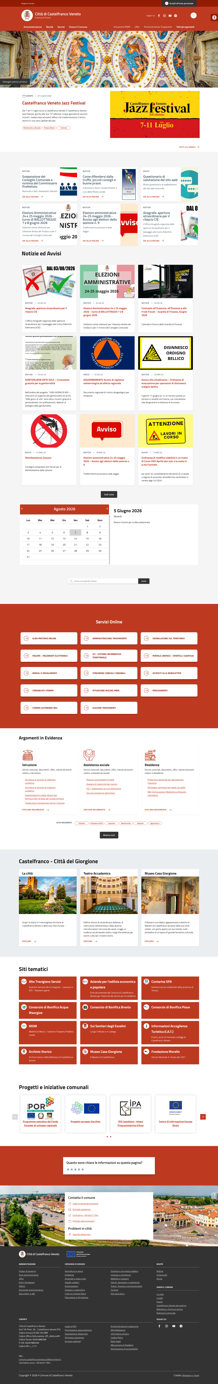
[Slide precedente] (15, 1117)
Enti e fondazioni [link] (27, 1282)
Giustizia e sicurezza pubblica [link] (124, 1271)
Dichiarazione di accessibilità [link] (124, 1349)
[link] (214, 17)
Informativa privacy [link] (120, 1334)
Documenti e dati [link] (27, 1293)
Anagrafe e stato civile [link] (75, 1278)
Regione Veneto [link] (27, 3)
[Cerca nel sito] (194, 15)
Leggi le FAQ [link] (70, 1326)
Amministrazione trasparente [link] (124, 1326)
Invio (144, 581)
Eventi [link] (160, 1301)
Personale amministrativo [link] (31, 1290)
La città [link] (160, 1294)
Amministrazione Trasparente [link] (158, 26)
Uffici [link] (137, 26)
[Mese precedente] (22, 508)
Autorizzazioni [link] (71, 1286)
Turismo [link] (114, 1290)
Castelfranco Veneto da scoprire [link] (171, 1305)
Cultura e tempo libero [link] (75, 1293)
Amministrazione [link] (33, 27)
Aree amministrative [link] (28, 1275)
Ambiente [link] (69, 1275)
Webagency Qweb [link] (190, 1375)
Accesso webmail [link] (73, 1341)
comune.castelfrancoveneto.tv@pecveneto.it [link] (40, 1359)
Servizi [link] (61, 27)
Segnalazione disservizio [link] (76, 1334)
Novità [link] (49, 27)
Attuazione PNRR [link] (122, 26)
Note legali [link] (116, 1341)
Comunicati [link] (162, 1275)
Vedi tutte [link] (109, 494)
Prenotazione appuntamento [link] (78, 1330)
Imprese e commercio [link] (121, 1275)
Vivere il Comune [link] (78, 27)
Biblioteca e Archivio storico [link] (170, 1309)
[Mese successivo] (107, 508)
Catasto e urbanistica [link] (75, 1290)
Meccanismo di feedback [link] (122, 1345)
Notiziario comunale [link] (166, 1313)
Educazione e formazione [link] (76, 1297)
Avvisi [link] (159, 1278)
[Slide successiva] (203, 1117)
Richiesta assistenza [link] (74, 1337)
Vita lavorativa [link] (117, 1293)
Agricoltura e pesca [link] (74, 1271)
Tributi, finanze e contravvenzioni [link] (126, 1286)
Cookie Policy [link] (117, 1337)
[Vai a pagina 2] (110, 1136)
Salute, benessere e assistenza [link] (125, 1282)
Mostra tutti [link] (109, 835)
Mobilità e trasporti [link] (120, 1278)
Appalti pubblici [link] (72, 1282)
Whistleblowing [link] (118, 1330)
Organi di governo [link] (27, 1271)
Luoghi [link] (160, 1298)
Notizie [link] (160, 1271)
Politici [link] (22, 1286)
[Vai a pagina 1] (107, 1136)
